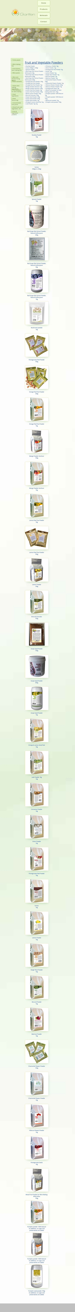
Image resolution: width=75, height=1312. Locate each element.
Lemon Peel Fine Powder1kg (36, 508)
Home (43, 3)
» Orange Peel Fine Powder (32, 83)
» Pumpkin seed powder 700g (53, 102)
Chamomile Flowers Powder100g (36, 1054)
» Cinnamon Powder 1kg (51, 66)
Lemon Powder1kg (36, 925)
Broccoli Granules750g (36, 604)
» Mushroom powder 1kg (52, 100)
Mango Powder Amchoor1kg (36, 476)
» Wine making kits (16, 64)
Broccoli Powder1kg (36, 990)
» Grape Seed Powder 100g (32, 97)
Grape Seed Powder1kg (36, 701)
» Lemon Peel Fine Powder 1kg (33, 90)
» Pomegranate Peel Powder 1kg (54, 69)
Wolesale (44, 15)
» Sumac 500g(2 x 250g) (31, 68)
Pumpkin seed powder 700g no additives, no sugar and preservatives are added (36, 1280)
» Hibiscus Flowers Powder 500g (54, 85)
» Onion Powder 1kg (50, 68)
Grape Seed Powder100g (36, 637)
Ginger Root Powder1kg (36, 958)
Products (44, 9)
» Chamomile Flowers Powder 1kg (54, 83)
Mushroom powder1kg (36, 315)
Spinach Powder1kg (36, 187)
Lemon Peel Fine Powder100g (36, 540)
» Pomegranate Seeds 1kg (52, 88)
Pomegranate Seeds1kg (36, 1150)
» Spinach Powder (30, 69)
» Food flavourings (15, 99)
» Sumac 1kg (48, 71)
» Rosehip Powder (30, 66)
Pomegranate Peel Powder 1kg (36, 861)
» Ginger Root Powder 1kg (52, 74)
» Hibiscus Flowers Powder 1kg (53, 86)
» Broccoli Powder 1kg (51, 76)
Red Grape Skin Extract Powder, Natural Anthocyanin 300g (36, 220)
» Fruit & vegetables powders (15, 112)
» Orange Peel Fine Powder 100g (34, 81)
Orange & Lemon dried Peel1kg (36, 733)
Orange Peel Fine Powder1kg (36, 412)
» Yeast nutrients (17, 81)
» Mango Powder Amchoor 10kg (34, 88)
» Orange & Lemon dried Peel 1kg (34, 102)
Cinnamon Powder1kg (36, 797)
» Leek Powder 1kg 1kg (31, 104)
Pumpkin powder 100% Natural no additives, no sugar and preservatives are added (36, 1215)
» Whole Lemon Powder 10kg (33, 93)
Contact (43, 21)
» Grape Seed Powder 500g (32, 98)
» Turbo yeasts (16, 60)
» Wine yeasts (16, 73)
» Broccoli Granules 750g (32, 95)
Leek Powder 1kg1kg (36, 765)
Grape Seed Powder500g (36, 669)
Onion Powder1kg (36, 829)
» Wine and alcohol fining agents (16, 77)
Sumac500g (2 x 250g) (36, 155)
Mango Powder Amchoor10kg (36, 444)
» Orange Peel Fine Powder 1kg (33, 85)
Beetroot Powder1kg (36, 1022)
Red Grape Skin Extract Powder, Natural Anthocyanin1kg (36, 284)
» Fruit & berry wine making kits (17, 69)
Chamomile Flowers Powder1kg (36, 1086)
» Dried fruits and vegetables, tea (17, 107)
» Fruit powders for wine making (16, 90)
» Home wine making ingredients (15, 86)
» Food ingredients (15, 94)
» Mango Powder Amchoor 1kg (33, 86)
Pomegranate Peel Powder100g (36, 348)
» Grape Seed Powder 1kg (32, 100)
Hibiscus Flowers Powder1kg (36, 1118)
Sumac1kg (36, 893)
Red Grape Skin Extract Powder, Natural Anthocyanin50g (36, 252)
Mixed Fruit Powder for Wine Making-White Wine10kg (36, 1183)
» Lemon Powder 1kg (50, 73)
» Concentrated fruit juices (16, 103)
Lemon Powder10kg (36, 572)
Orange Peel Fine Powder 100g (36, 380)
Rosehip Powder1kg (36, 123)
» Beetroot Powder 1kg (51, 78)
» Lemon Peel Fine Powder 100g (34, 92)
